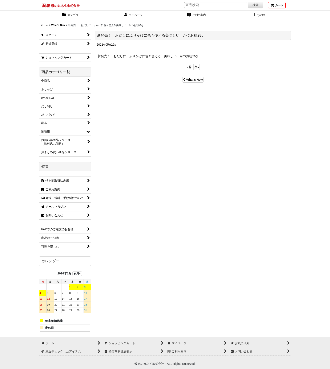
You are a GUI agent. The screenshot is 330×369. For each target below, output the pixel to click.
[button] (259, 15)
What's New (193, 79)
